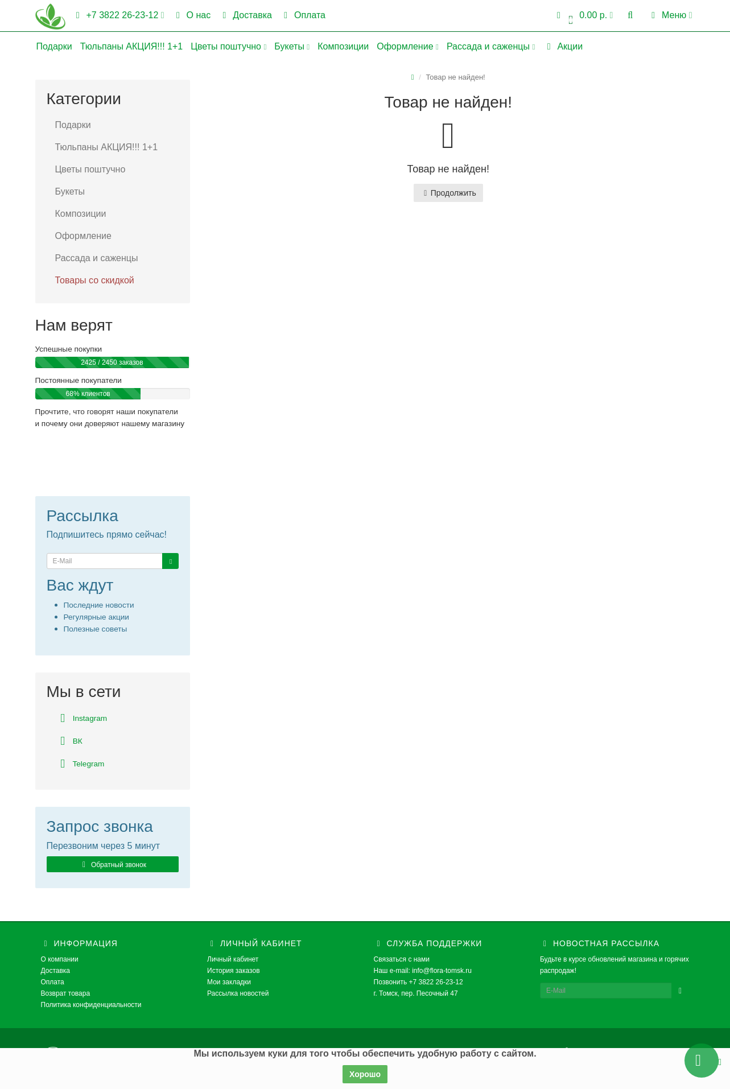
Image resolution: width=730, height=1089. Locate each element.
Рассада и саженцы (491, 46)
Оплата (302, 15)
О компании (60, 959)
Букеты (292, 46)
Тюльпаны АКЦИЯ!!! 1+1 (131, 46)
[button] (583, 15)
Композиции (343, 46)
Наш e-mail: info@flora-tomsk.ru (423, 971)
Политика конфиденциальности (91, 1005)
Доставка (245, 15)
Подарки (54, 46)
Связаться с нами (402, 959)
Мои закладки (229, 982)
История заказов (233, 971)
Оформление (408, 46)
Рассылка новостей (238, 993)
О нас (191, 15)
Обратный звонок (112, 865)
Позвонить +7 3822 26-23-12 (418, 982)
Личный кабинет (232, 959)
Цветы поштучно (228, 46)
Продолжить (448, 192)
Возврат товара (65, 993)
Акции (563, 46)
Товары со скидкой (94, 280)
